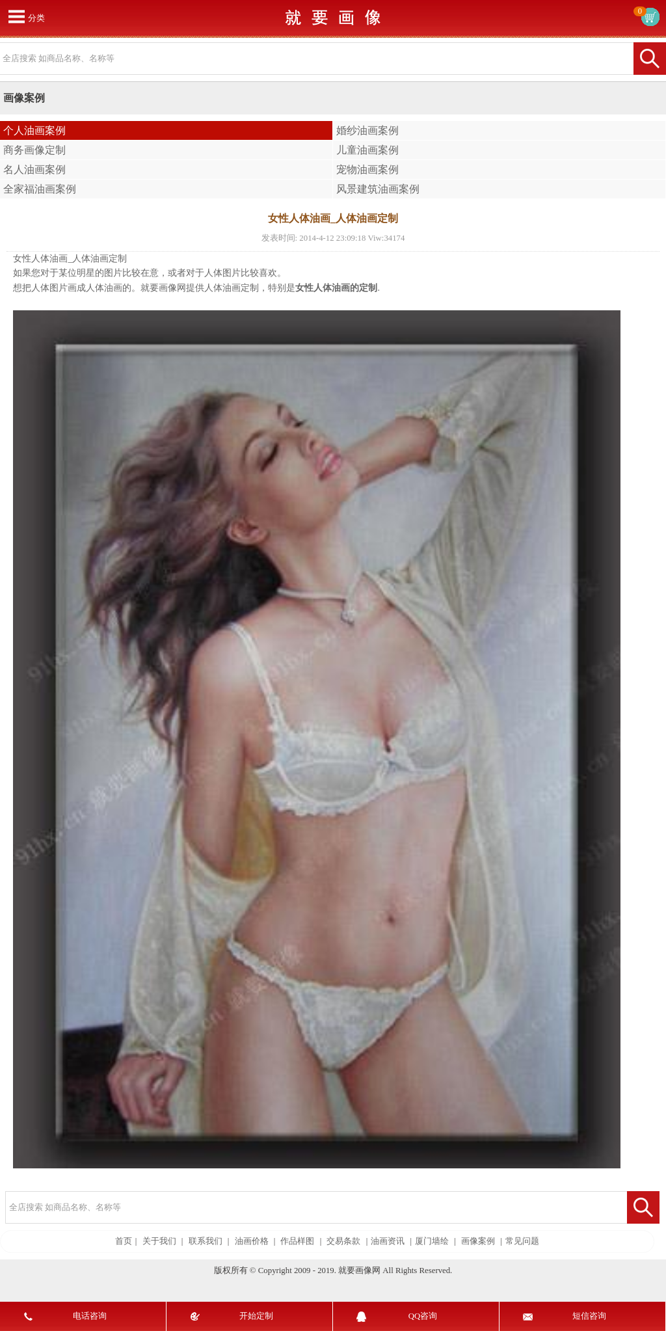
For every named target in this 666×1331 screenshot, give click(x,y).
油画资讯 (388, 1241)
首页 (123, 1241)
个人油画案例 (34, 130)
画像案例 (478, 1241)
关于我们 (159, 1241)
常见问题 (522, 1241)
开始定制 (256, 1316)
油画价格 (252, 1241)
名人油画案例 (34, 169)
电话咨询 (90, 1316)
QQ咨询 (422, 1316)
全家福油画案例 (39, 189)
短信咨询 (589, 1316)
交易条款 (343, 1241)
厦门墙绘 (432, 1241)
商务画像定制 (34, 149)
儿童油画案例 (367, 149)
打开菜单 (16, 16)
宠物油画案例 (367, 169)
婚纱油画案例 (367, 130)
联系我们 (205, 1241)
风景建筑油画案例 (378, 189)
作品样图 (297, 1241)
